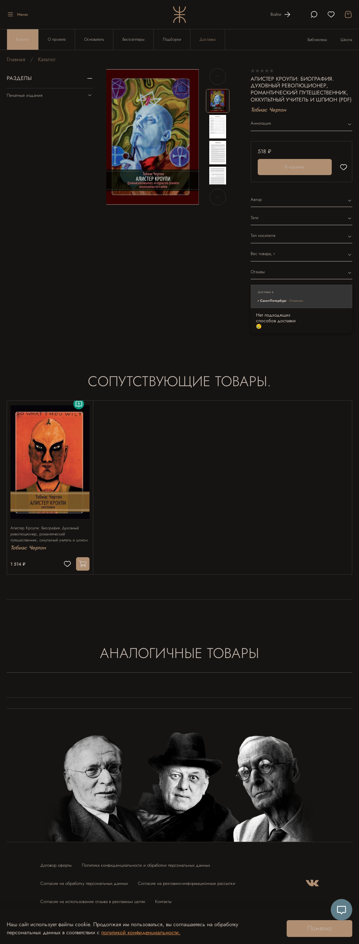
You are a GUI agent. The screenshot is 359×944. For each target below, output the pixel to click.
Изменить (296, 300)
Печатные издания (50, 95)
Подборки (172, 39)
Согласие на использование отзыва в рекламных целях (92, 898)
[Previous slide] (217, 76)
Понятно (319, 928)
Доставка (208, 39)
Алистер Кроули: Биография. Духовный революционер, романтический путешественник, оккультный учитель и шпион (48, 528)
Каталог (22, 39)
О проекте (57, 39)
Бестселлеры (133, 39)
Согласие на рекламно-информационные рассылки (186, 880)
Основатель (94, 39)
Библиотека (317, 40)
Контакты (163, 898)
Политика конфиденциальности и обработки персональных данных (146, 862)
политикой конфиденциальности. (140, 932)
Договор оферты (56, 862)
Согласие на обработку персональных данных (84, 880)
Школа (346, 40)
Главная (16, 59)
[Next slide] (217, 197)
